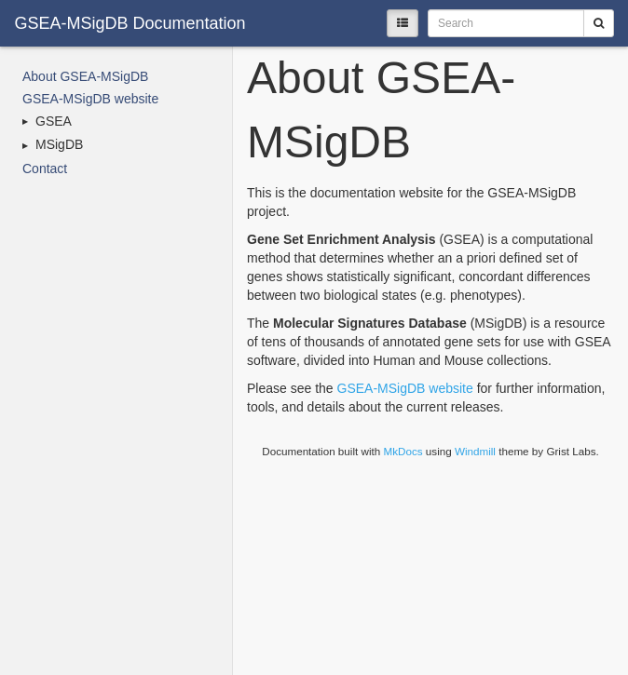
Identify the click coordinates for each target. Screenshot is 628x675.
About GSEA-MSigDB (85, 76)
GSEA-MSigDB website (90, 98)
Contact (44, 168)
